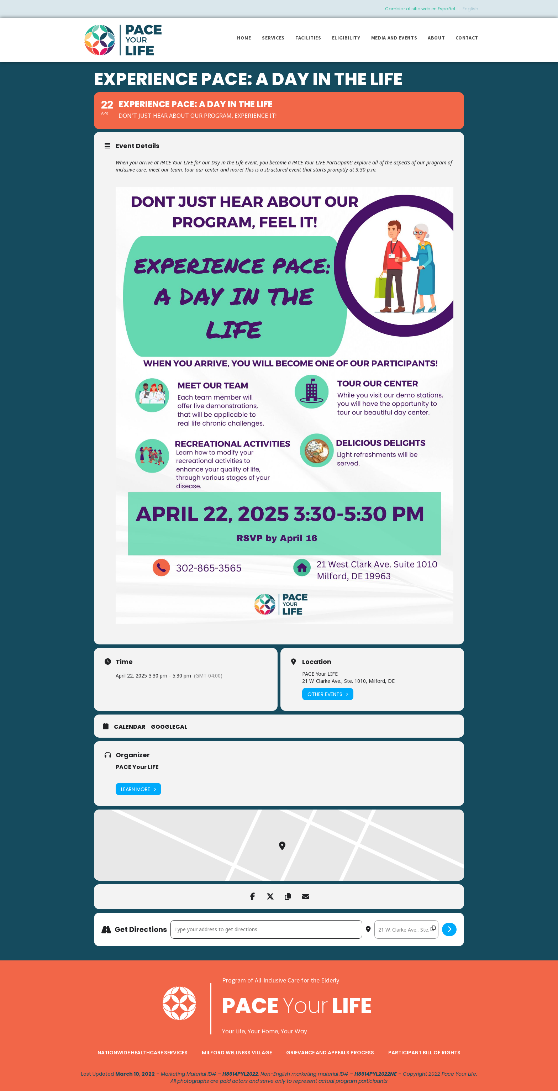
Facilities (308, 38)
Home (244, 38)
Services (273, 38)
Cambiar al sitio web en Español (420, 9)
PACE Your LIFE (137, 767)
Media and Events (394, 38)
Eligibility (346, 38)
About (436, 38)
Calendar (130, 727)
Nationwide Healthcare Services (143, 1052)
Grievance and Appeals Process (330, 1052)
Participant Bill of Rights (424, 1052)
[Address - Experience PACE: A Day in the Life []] (266, 929)
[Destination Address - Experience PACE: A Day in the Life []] (406, 929)
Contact (467, 38)
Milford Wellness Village (237, 1052)
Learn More (138, 789)
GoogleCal (169, 727)
